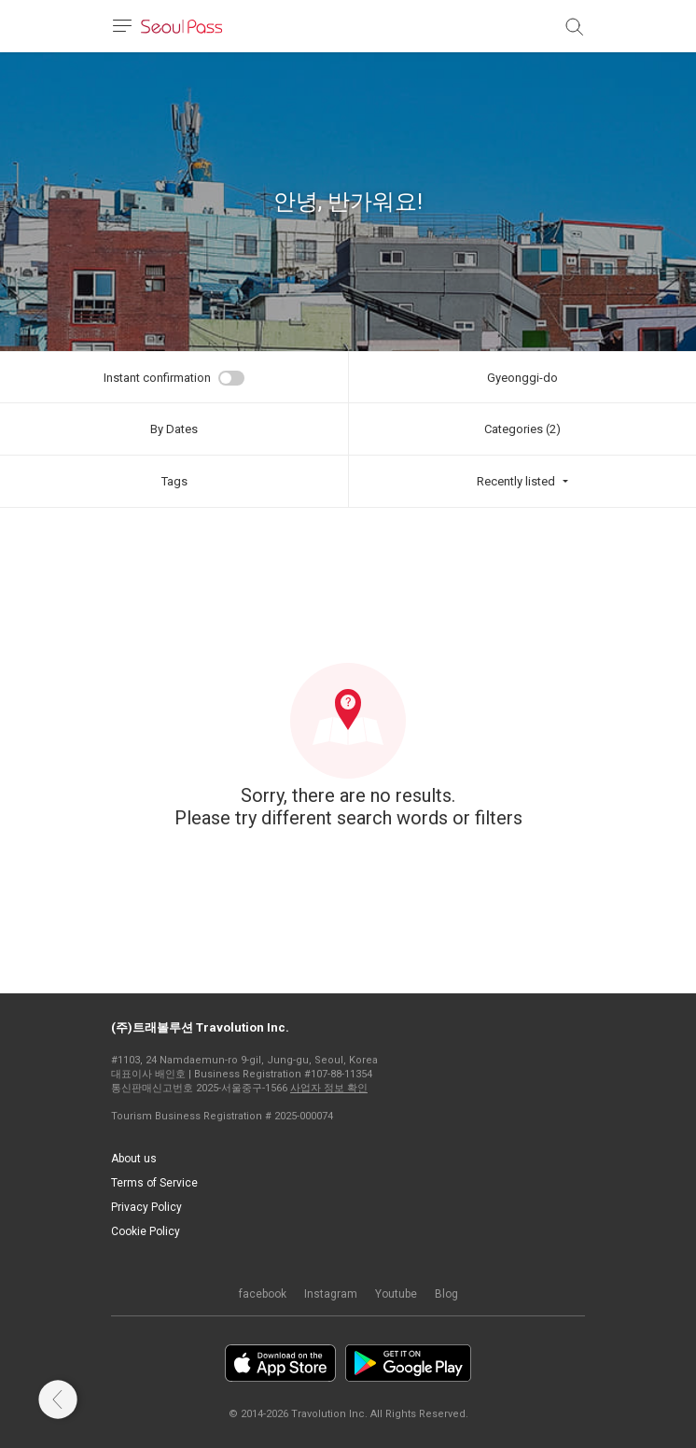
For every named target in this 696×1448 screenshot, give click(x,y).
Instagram (330, 1293)
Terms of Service (154, 1182)
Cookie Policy (145, 1231)
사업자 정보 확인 (329, 1088)
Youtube (396, 1293)
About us (134, 1158)
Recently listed (516, 481)
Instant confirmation (157, 378)
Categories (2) (522, 429)
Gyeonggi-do (522, 378)
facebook (262, 1293)
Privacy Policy (146, 1207)
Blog (446, 1293)
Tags (174, 481)
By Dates (174, 429)
